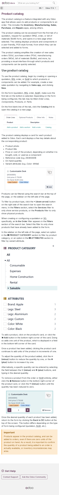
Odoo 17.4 (49, 8)
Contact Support (10, 477)
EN (40, 8)
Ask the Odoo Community (34, 477)
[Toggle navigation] (1, 8)
